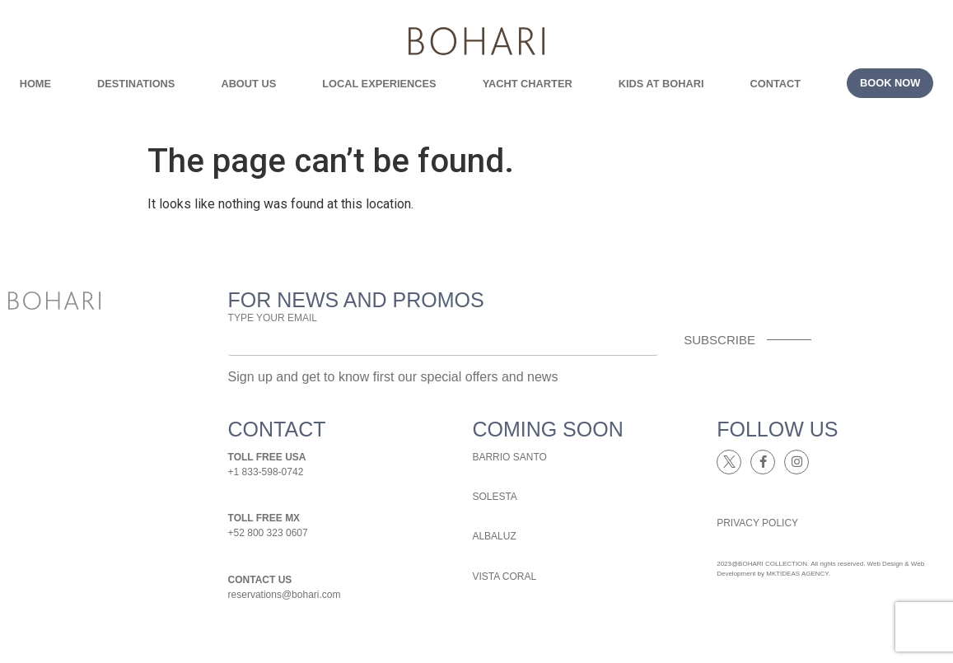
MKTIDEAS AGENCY (797, 573)
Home (35, 83)
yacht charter (527, 83)
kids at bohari (661, 83)
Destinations (136, 83)
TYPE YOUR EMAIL (272, 318)
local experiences (379, 83)
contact (775, 83)
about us (248, 83)
